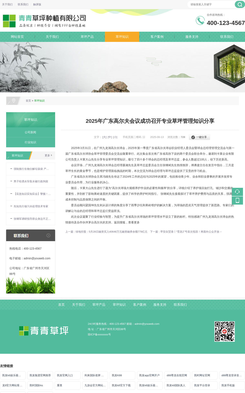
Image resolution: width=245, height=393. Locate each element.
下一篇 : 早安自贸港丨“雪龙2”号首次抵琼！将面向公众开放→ (186, 231)
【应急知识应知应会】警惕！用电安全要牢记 (32, 193)
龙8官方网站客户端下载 (14, 385)
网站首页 (17, 36)
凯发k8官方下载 (121, 385)
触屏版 (37, 4)
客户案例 (157, 36)
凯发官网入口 (65, 375)
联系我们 (23, 4)
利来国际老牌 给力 (96, 375)
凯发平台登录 (202, 385)
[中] (110, 137)
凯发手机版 (228, 385)
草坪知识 (122, 36)
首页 (28, 100)
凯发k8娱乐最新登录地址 (151, 385)
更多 (47, 155)
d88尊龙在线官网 (177, 375)
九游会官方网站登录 (96, 385)
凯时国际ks (36, 385)
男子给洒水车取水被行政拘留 (31, 181)
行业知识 (29, 142)
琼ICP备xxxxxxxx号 (99, 334)
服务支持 (191, 36)
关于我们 (7, 4)
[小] (115, 137)
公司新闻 (29, 132)
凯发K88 (117, 375)
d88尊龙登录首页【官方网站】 (233, 375)
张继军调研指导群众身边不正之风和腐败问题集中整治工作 (32, 218)
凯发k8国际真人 (176, 385)
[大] (104, 137)
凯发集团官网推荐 (40, 375)
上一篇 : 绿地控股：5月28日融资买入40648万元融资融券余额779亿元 (106, 231)
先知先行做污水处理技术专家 (31, 206)
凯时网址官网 (202, 375)
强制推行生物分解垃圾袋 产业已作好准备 (32, 168)
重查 (59, 385)
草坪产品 (87, 36)
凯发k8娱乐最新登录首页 (14, 375)
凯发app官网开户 (149, 375)
